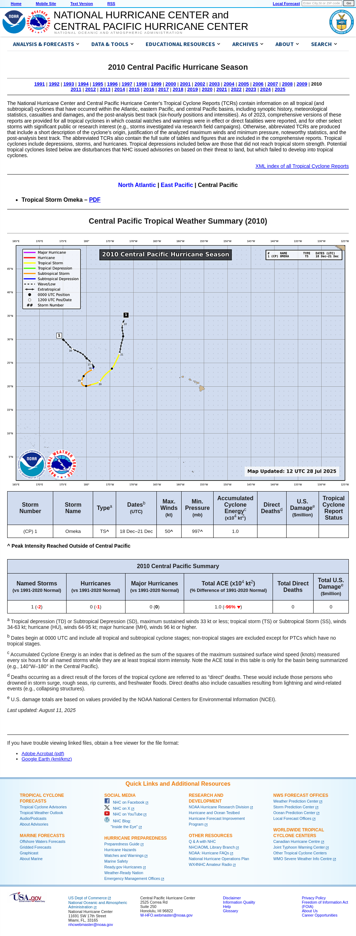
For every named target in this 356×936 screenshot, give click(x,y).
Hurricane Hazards (120, 850)
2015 (134, 89)
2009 (302, 84)
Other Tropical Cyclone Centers (300, 853)
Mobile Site (46, 3)
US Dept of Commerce (87, 898)
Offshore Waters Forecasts (42, 841)
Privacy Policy (313, 898)
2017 (163, 89)
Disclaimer (232, 898)
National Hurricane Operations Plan (219, 859)
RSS (111, 3)
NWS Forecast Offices (300, 795)
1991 (39, 84)
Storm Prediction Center (293, 807)
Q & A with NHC (202, 841)
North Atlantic (137, 185)
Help (227, 906)
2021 (221, 89)
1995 (97, 84)
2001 (185, 84)
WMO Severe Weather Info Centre (302, 859)
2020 (207, 89)
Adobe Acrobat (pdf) (43, 753)
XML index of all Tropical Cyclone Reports (302, 166)
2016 (148, 89)
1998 (141, 84)
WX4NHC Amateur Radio (210, 864)
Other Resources (210, 835)
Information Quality (239, 902)
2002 (200, 84)
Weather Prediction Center (295, 801)
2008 (287, 84)
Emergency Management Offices (132, 878)
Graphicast (29, 853)
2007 (273, 84)
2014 (119, 89)
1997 (127, 84)
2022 (236, 89)
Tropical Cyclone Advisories (43, 807)
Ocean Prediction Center (294, 813)
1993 (68, 84)
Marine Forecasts (42, 835)
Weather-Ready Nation (123, 873)
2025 (280, 89)
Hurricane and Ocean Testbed (214, 813)
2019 (192, 89)
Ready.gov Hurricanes (123, 867)
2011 (75, 89)
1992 (54, 84)
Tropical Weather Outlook (41, 813)
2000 (170, 84)
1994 (83, 84)
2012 (90, 89)
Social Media (120, 795)
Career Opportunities (319, 915)
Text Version (81, 3)
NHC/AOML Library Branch (212, 847)
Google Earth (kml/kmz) (47, 759)
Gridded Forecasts (35, 847)
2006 (258, 84)
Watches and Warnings (123, 855)
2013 (105, 89)
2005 (243, 84)
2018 (178, 89)
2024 (265, 89)
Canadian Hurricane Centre (296, 841)
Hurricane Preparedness (135, 838)
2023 (251, 89)
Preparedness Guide (122, 844)
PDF (95, 200)
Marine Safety (116, 861)
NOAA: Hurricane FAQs (209, 853)
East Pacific (177, 185)
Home (16, 3)
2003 (214, 84)
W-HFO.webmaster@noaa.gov (166, 915)
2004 (229, 84)
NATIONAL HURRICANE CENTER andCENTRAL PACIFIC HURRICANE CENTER (151, 20)
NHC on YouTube (123, 814)
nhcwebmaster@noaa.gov (90, 924)
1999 (156, 84)
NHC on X (117, 808)
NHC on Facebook (124, 802)
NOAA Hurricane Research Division (219, 807)
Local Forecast (286, 3)
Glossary (230, 911)
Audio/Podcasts (33, 818)
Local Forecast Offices (292, 818)
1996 (112, 84)
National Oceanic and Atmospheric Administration (118, 33)
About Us (310, 911)
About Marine (31, 859)
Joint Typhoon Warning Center (299, 847)
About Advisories (34, 824)
